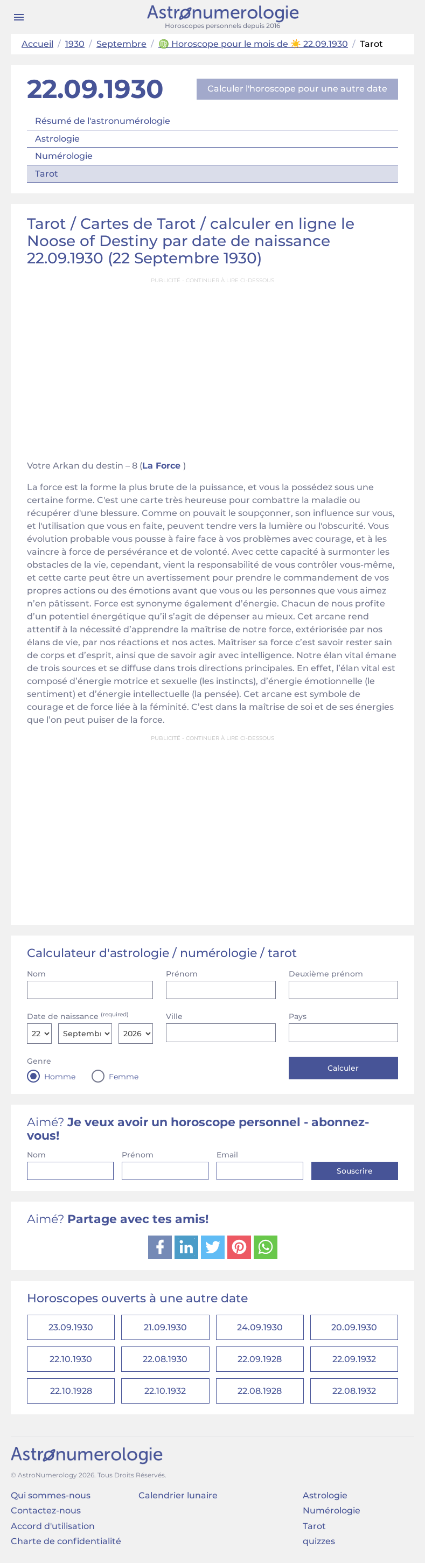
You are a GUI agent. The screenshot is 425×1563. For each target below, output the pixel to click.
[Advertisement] (212, 365)
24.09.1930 (260, 1327)
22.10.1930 (71, 1359)
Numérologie (64, 156)
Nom (36, 974)
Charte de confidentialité (66, 1541)
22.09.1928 (260, 1359)
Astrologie (57, 139)
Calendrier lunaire (178, 1495)
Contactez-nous (46, 1510)
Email (227, 1155)
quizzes (319, 1541)
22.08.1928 (260, 1391)
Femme (123, 1076)
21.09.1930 (165, 1327)
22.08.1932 (354, 1391)
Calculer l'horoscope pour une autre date (297, 88)
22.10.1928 (71, 1391)
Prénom (182, 974)
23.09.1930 (70, 1327)
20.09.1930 (354, 1327)
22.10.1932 (165, 1391)
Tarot (46, 174)
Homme (59, 1076)
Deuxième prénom (326, 974)
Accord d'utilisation (53, 1526)
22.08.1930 (165, 1359)
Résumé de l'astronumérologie (102, 121)
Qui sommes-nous (50, 1495)
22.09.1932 (354, 1359)
